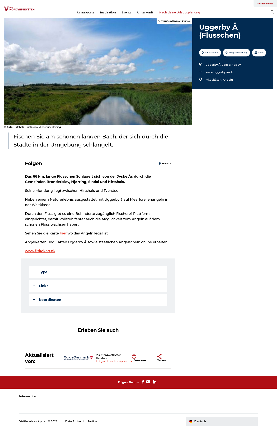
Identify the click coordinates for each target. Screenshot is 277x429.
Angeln (228, 79)
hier (63, 233)
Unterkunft (145, 12)
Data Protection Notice (81, 421)
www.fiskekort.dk (40, 251)
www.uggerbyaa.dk (219, 72)
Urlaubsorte (85, 12)
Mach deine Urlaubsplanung (179, 12)
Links (40, 286)
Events (126, 12)
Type (40, 272)
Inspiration (108, 12)
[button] (141, 358)
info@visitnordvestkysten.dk (114, 361)
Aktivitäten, (214, 79)
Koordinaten (47, 300)
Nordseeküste (265, 3)
